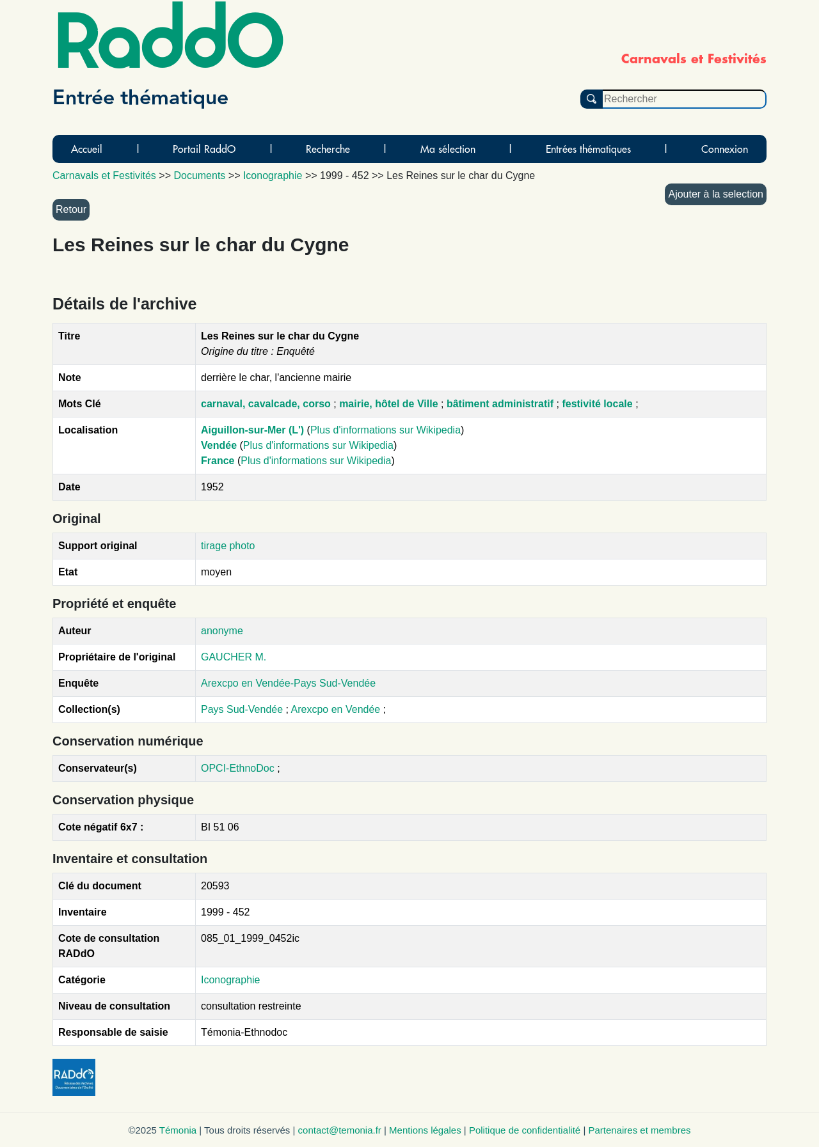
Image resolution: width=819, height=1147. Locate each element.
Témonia (177, 1130)
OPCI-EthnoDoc (237, 768)
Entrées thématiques (588, 149)
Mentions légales (425, 1130)
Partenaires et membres (639, 1130)
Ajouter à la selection (715, 194)
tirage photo (228, 545)
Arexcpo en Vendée (337, 709)
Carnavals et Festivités (104, 175)
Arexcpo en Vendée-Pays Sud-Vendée (288, 683)
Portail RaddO (204, 149)
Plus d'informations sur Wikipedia (385, 430)
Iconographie (230, 979)
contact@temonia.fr (339, 1130)
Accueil (86, 149)
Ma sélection (447, 149)
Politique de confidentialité (524, 1130)
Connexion (724, 149)
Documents (199, 175)
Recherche (328, 149)
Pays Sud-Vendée (243, 709)
